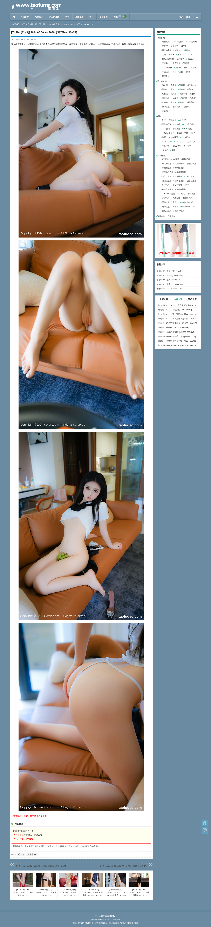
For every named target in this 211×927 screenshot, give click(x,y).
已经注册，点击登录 (24, 839)
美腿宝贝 (172, 120)
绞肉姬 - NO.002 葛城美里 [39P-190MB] (175, 310)
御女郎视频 (179, 168)
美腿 (173, 150)
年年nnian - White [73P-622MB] (170, 275)
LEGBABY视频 (168, 194)
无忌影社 (166, 63)
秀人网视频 (166, 163)
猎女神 (189, 54)
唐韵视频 (166, 202)
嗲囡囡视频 (166, 168)
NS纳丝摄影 (167, 141)
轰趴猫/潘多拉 (168, 59)
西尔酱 (193, 67)
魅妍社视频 (179, 181)
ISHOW (165, 150)
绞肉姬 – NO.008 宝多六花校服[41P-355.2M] (177, 336)
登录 (181, 17)
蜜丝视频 (186, 159)
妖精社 (177, 124)
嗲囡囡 (165, 102)
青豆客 (172, 54)
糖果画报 (166, 98)
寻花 (174, 72)
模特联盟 (166, 107)
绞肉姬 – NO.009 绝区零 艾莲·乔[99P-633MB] (177, 341)
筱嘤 (164, 137)
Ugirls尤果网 (191, 42)
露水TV (180, 54)
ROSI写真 (187, 129)
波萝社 (184, 46)
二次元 (178, 141)
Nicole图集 (185, 137)
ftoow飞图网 (167, 67)
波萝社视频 (191, 181)
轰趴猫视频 (166, 211)
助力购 (165, 111)
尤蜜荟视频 (179, 163)
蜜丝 (193, 133)
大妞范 (175, 202)
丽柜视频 (176, 129)
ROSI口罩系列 (168, 133)
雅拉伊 (188, 50)
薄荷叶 (186, 107)
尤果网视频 (181, 189)
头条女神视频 (187, 202)
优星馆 (175, 98)
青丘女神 (187, 146)
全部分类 (25, 17)
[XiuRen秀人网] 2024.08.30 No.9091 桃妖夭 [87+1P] (123, 866)
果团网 (186, 63)
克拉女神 (180, 59)
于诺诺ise (31, 854)
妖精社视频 (188, 198)
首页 (14, 16)
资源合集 (161, 216)
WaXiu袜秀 (173, 137)
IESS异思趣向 (189, 124)
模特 (91, 17)
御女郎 (193, 94)
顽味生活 (176, 107)
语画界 (182, 85)
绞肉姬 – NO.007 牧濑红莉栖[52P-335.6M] (176, 332)
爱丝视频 (166, 185)
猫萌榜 (184, 98)
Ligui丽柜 (166, 129)
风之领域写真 (189, 141)
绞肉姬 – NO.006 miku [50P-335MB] (173, 327)
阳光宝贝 (176, 63)
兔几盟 (193, 98)
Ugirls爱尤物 (178, 42)
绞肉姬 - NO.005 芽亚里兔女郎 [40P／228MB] (177, 323)
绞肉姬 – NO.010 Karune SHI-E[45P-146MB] (177, 345)
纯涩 (187, 185)
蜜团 (181, 72)
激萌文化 (178, 50)
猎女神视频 (177, 185)
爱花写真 (166, 146)
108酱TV (165, 159)
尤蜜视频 (166, 198)
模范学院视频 (167, 172)
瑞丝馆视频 (166, 176)
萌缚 (186, 67)
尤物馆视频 (190, 176)
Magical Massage (188, 207)
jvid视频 (175, 159)
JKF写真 (181, 194)
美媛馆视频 (181, 172)
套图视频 (79, 17)
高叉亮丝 (183, 120)
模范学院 (183, 94)
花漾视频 (178, 176)
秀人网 (42, 24)
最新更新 (104, 17)
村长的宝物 (166, 50)
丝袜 (67, 17)
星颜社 (165, 89)
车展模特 (171, 216)
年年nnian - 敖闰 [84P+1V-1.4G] (170, 280)
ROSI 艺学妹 (182, 133)
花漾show (192, 85)
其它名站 (166, 76)
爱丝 (164, 120)
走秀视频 (166, 207)
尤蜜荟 (173, 85)
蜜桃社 (173, 89)
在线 (120, 16)
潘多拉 (178, 67)
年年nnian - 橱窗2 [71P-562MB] (170, 284)
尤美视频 (176, 198)
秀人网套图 (54, 17)
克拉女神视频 (167, 189)
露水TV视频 (180, 211)
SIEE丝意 (177, 146)
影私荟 (182, 102)
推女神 (165, 46)
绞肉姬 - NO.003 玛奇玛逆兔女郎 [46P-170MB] (177, 314)
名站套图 (39, 17)
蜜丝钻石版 (166, 124)
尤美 (164, 54)
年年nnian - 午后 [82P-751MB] (169, 271)
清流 (188, 72)
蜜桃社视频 (166, 181)
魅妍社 (165, 94)
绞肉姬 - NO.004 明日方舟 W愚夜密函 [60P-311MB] (179, 319)
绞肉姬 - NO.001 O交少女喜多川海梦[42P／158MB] (179, 305)
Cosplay (191, 59)
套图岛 (16, 39)
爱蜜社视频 (191, 163)
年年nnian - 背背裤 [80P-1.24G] (170, 289)
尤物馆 (173, 102)
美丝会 (175, 207)
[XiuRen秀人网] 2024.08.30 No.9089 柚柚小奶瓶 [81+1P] (41, 866)
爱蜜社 (191, 89)
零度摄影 (166, 72)
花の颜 (173, 94)
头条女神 (174, 46)
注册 (188, 17)
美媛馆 (182, 89)
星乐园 (191, 102)
